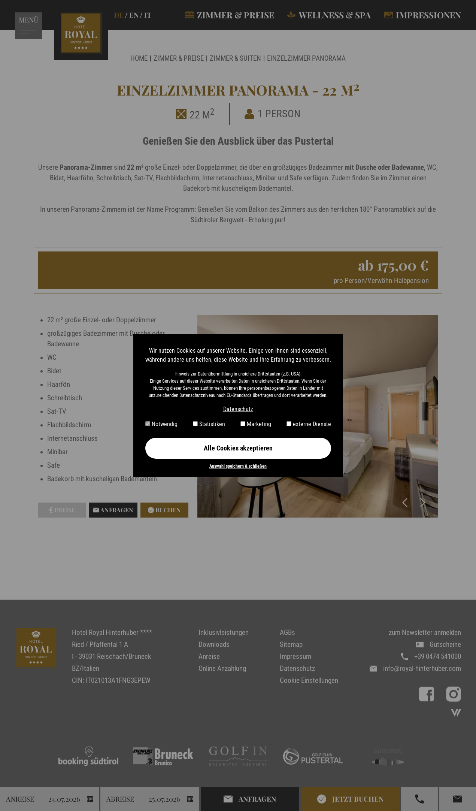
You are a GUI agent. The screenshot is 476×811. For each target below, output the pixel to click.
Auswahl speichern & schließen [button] (238, 466)
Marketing (255, 424)
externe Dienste (308, 424)
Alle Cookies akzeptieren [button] (238, 448)
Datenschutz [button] (238, 409)
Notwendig (161, 424)
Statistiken (209, 424)
